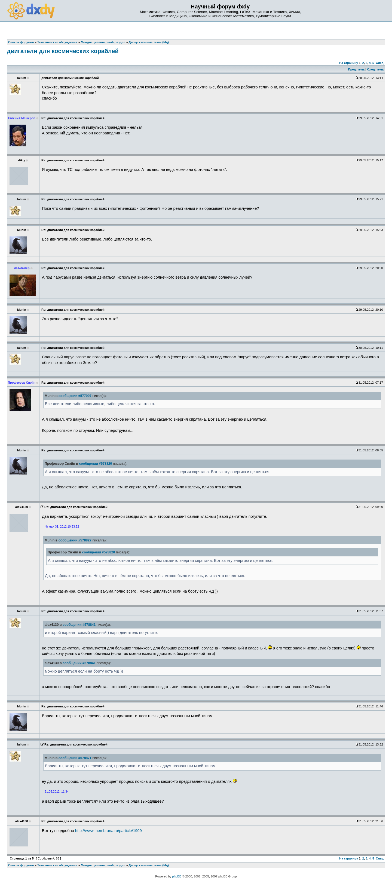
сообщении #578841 (79, 625)
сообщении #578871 (75, 758)
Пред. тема (356, 69)
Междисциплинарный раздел (103, 865)
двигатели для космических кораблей (63, 51)
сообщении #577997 (75, 396)
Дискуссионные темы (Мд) (149, 865)
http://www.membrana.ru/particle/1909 (108, 830)
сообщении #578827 (75, 540)
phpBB (177, 876)
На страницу (348, 62)
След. (380, 62)
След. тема (375, 69)
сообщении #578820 (95, 464)
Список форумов (21, 865)
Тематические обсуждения (57, 865)
